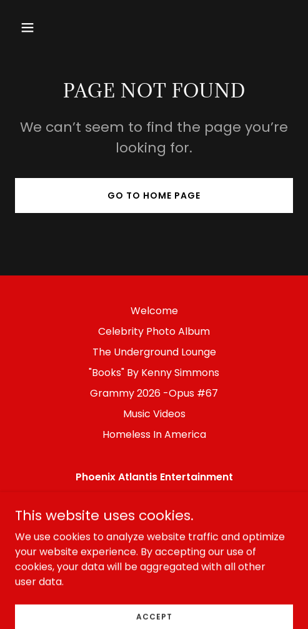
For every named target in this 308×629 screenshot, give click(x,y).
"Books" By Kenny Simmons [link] (154, 372)
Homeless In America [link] (154, 434)
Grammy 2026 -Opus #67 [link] (154, 393)
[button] (47, 27)
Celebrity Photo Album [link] (154, 331)
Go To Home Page (154, 195)
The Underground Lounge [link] (154, 352)
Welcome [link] (154, 311)
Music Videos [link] (154, 414)
